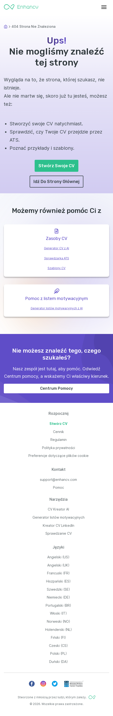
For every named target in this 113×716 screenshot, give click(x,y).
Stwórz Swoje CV (56, 165)
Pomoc (58, 487)
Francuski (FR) (58, 573)
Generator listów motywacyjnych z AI (57, 308)
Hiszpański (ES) (58, 581)
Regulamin (58, 440)
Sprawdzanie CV (58, 533)
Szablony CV (56, 268)
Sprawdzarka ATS (56, 258)
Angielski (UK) (58, 565)
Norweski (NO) (58, 621)
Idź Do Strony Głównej (56, 181)
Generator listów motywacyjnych (58, 517)
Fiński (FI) (58, 637)
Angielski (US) (58, 557)
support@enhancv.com (58, 479)
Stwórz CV (58, 424)
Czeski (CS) (58, 646)
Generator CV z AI (56, 248)
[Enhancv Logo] (21, 5)
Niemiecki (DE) (58, 597)
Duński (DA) (58, 662)
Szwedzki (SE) (58, 589)
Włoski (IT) (58, 613)
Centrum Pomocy (56, 388)
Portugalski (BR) (58, 605)
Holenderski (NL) (58, 629)
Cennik (58, 432)
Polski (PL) (58, 653)
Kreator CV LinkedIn (58, 525)
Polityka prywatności (58, 448)
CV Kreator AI (58, 509)
